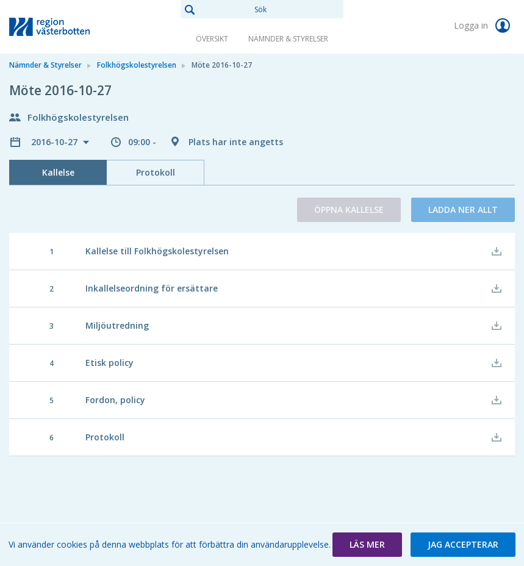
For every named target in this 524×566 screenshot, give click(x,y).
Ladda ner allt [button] (463, 209)
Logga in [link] (484, 25)
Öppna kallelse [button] (349, 209)
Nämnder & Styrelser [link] (288, 39)
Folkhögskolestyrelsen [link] (136, 65)
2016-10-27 (55, 142)
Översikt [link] (212, 39)
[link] (70, 27)
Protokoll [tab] (155, 172)
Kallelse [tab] (58, 172)
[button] (367, 544)
